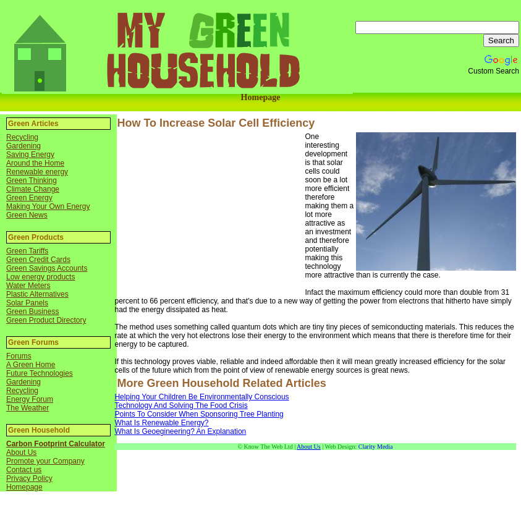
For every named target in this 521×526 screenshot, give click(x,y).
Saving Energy (30, 154)
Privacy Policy (29, 478)
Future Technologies (39, 373)
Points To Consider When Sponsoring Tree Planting (198, 414)
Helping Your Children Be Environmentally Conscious (201, 396)
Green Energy (29, 197)
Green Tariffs (27, 251)
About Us (21, 452)
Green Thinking (31, 180)
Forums (19, 356)
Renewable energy (37, 172)
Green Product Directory (46, 320)
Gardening (23, 146)
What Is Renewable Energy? (161, 422)
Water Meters (28, 285)
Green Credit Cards (38, 259)
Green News (27, 215)
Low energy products (40, 277)
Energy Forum (29, 399)
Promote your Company (45, 461)
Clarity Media (375, 446)
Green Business (32, 311)
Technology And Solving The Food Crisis (180, 405)
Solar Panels (27, 303)
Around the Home (35, 163)
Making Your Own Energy (48, 206)
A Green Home (30, 364)
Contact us (23, 469)
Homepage (261, 97)
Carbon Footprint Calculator (55, 443)
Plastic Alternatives (37, 294)
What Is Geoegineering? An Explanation (180, 431)
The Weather (27, 408)
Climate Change (32, 189)
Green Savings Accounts (46, 268)
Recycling (22, 137)
